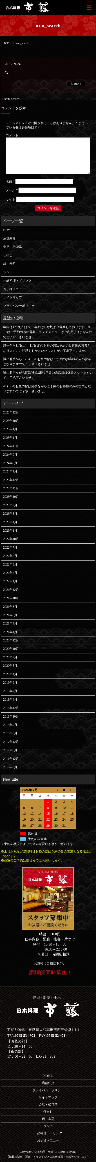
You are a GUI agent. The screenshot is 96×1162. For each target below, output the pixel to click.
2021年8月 (10, 606)
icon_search (11, 99)
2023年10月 (11, 496)
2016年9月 (10, 767)
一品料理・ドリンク (17, 280)
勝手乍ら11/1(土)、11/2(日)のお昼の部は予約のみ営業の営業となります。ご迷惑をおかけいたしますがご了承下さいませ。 (47, 348)
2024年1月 (10, 471)
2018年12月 (11, 708)
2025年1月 (10, 437)
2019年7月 (10, 691)
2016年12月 (11, 759)
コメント (12, 135)
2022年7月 (10, 547)
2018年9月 (10, 725)
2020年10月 (11, 648)
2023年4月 (10, 522)
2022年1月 (10, 581)
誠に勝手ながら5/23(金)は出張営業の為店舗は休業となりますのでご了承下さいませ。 (48, 375)
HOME (7, 230)
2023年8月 (10, 513)
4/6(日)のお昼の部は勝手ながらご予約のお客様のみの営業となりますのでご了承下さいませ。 (47, 389)
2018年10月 (11, 716)
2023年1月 (10, 530)
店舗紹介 (9, 238)
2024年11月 (11, 446)
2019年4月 (10, 699)
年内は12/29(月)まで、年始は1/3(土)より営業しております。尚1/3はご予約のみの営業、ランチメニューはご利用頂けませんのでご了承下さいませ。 (47, 332)
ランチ (8, 272)
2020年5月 (10, 665)
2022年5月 (10, 564)
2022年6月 (10, 556)
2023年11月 (11, 488)
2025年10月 (11, 421)
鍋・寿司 (9, 263)
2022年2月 (10, 573)
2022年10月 (11, 539)
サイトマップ (12, 297)
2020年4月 (10, 674)
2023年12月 (11, 480)
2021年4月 (10, 623)
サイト (10, 199)
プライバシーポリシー (19, 306)
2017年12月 (11, 742)
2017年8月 (10, 750)
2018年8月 (10, 733)
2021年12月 (11, 590)
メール (12, 190)
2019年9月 (10, 682)
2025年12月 (11, 412)
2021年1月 (10, 632)
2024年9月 (10, 454)
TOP (6, 43)
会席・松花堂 (12, 247)
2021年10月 (11, 598)
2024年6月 (10, 463)
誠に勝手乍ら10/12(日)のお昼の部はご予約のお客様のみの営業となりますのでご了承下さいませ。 (47, 361)
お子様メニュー (14, 289)
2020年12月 (11, 640)
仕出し (8, 255)
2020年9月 (10, 657)
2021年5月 (10, 615)
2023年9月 (10, 505)
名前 (10, 181)
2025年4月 (10, 429)
